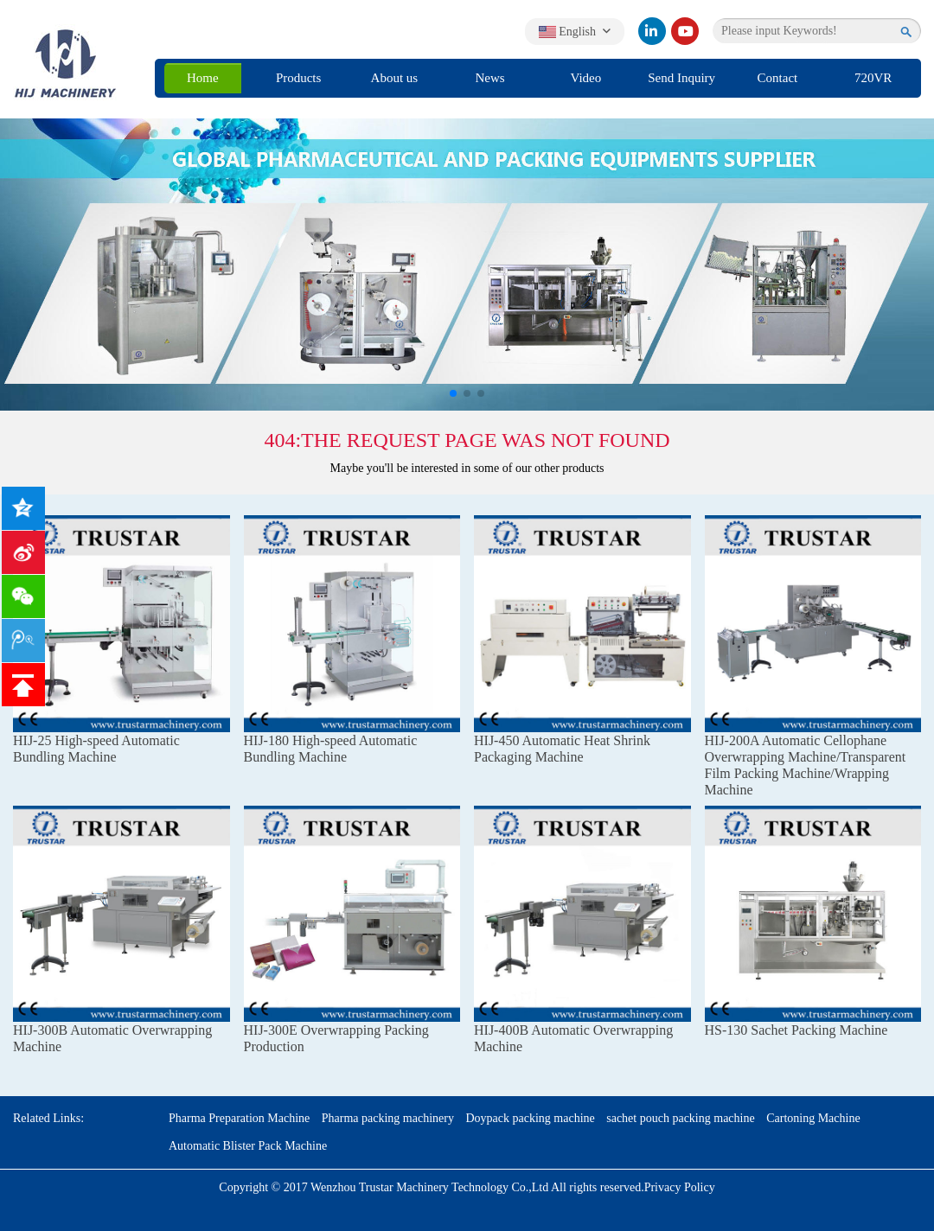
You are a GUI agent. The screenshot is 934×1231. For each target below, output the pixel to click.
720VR (873, 78)
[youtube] (685, 31)
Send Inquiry (681, 78)
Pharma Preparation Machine (239, 1118)
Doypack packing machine (529, 1118)
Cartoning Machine (813, 1118)
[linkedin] (652, 31)
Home (203, 78)
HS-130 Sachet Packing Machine (796, 1030)
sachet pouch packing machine (680, 1118)
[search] (906, 31)
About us (395, 78)
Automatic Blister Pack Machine (248, 1145)
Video (585, 78)
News (490, 78)
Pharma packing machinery (388, 1118)
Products (299, 78)
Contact (778, 78)
